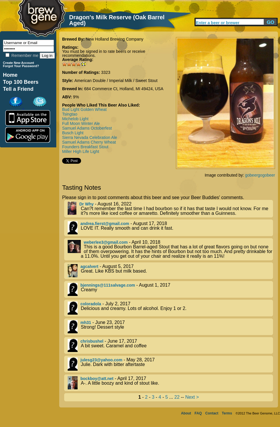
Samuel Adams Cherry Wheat (89, 142)
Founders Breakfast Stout (85, 146)
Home (10, 75)
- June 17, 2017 (170, 345)
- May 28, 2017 (170, 364)
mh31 (85, 322)
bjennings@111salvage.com (107, 285)
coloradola (90, 303)
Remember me (22, 55)
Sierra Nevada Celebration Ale (89, 137)
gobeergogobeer (260, 175)
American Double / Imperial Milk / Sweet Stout (116, 80)
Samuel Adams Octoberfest (87, 128)
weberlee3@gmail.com (106, 242)
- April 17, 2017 (170, 382)
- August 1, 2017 (170, 289)
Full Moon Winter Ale (81, 123)
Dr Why (86, 204)
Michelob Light (75, 118)
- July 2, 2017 (170, 308)
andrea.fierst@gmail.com (104, 223)
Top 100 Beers (20, 82)
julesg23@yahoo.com (101, 360)
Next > (192, 397)
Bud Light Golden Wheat (84, 109)
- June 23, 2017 (170, 326)
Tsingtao (69, 114)
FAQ (198, 413)
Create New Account (18, 63)
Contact (211, 413)
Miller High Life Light (80, 151)
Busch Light (72, 132)
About (186, 413)
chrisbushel (92, 341)
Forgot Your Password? (21, 66)
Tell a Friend (18, 89)
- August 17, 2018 (170, 227)
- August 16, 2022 (170, 209)
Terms (227, 413)
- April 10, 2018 (170, 249)
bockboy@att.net (96, 378)
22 (177, 397)
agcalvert (89, 266)
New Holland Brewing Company (115, 39)
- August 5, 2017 (170, 270)
